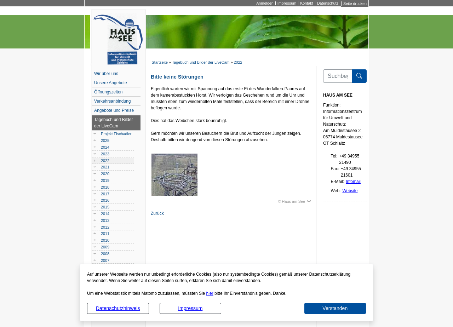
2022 (238, 62)
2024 (105, 147)
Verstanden (335, 308)
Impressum (190, 308)
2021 (105, 167)
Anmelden (265, 3)
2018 (105, 187)
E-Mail (337, 181)
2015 (105, 207)
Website (349, 190)
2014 (105, 214)
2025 (105, 140)
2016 (105, 200)
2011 (105, 233)
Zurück (157, 213)
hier (209, 293)
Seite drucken (355, 3)
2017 (105, 194)
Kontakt (306, 3)
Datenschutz (327, 3)
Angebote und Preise (114, 110)
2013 (105, 220)
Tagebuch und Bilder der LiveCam (201, 62)
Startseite (159, 62)
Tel (333, 156)
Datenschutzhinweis (118, 308)
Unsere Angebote (110, 82)
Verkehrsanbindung (112, 101)
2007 (105, 260)
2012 (105, 227)
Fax (334, 168)
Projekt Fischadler (116, 134)
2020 (105, 174)
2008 (105, 254)
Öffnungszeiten (108, 92)
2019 (105, 180)
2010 (105, 240)
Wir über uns (106, 73)
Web (335, 190)
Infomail (353, 181)
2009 (105, 247)
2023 (105, 154)
